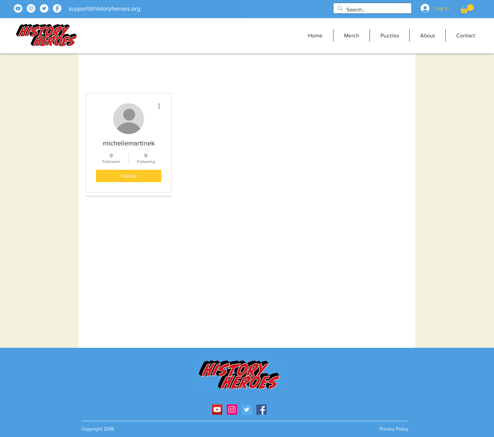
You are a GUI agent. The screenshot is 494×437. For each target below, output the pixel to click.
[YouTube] (18, 8)
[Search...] (371, 9)
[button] (467, 8)
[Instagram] (31, 8)
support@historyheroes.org (104, 8)
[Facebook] (57, 8)
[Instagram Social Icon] (232, 409)
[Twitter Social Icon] (247, 409)
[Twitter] (44, 8)
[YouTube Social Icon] (217, 409)
